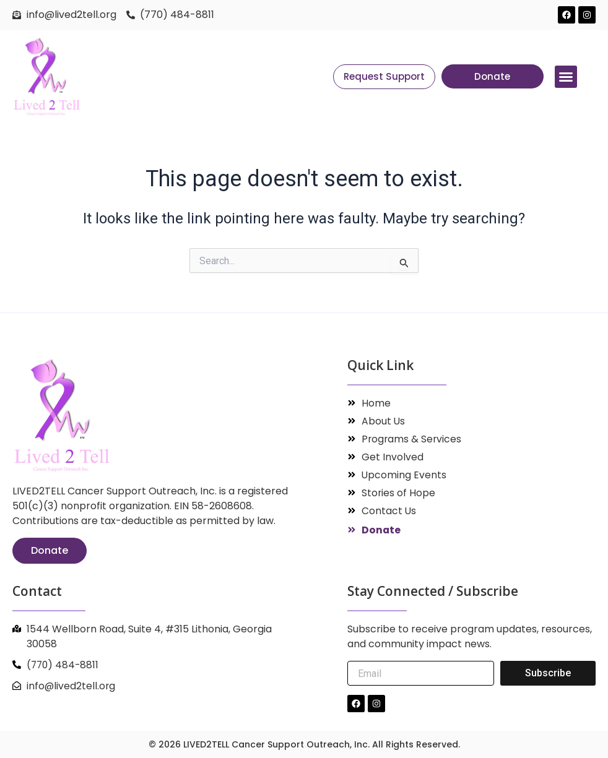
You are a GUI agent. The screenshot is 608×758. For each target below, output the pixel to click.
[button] (566, 77)
